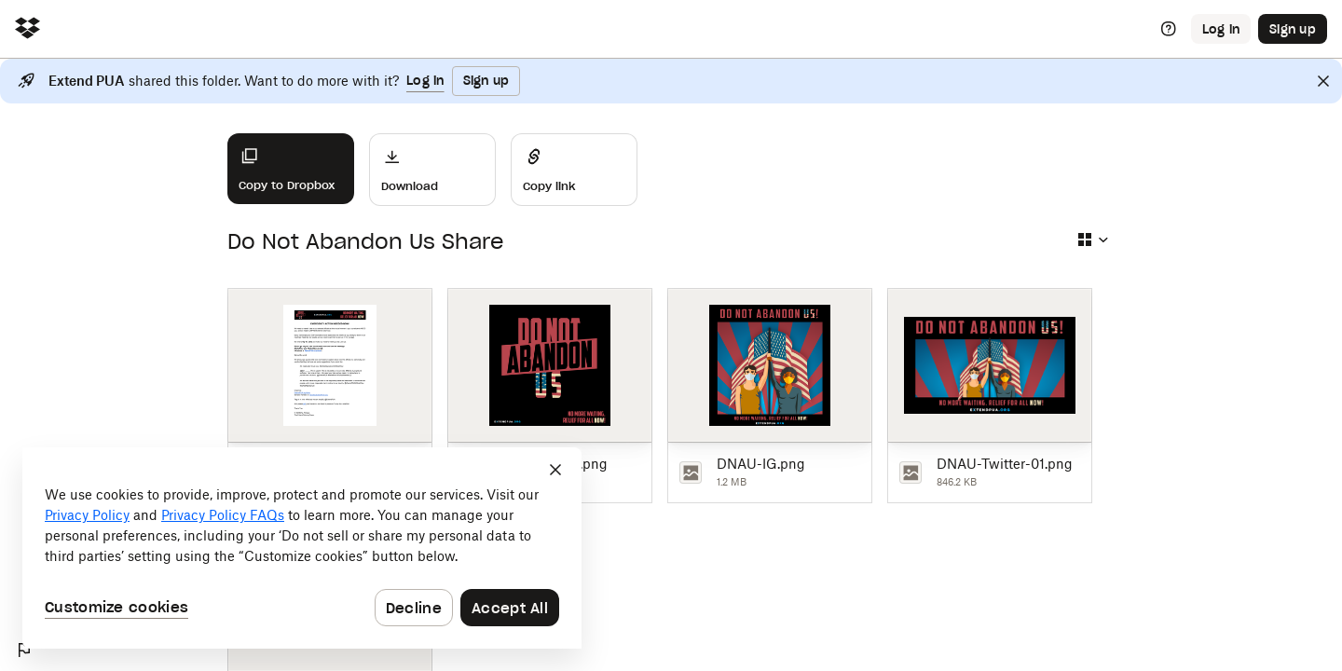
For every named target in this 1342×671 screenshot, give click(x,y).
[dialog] (302, 548)
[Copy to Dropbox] (290, 168)
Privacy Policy (87, 515)
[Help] (1169, 29)
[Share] (574, 169)
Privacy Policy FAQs (222, 515)
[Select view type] (1092, 239)
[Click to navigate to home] (27, 29)
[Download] (432, 169)
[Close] (1323, 81)
